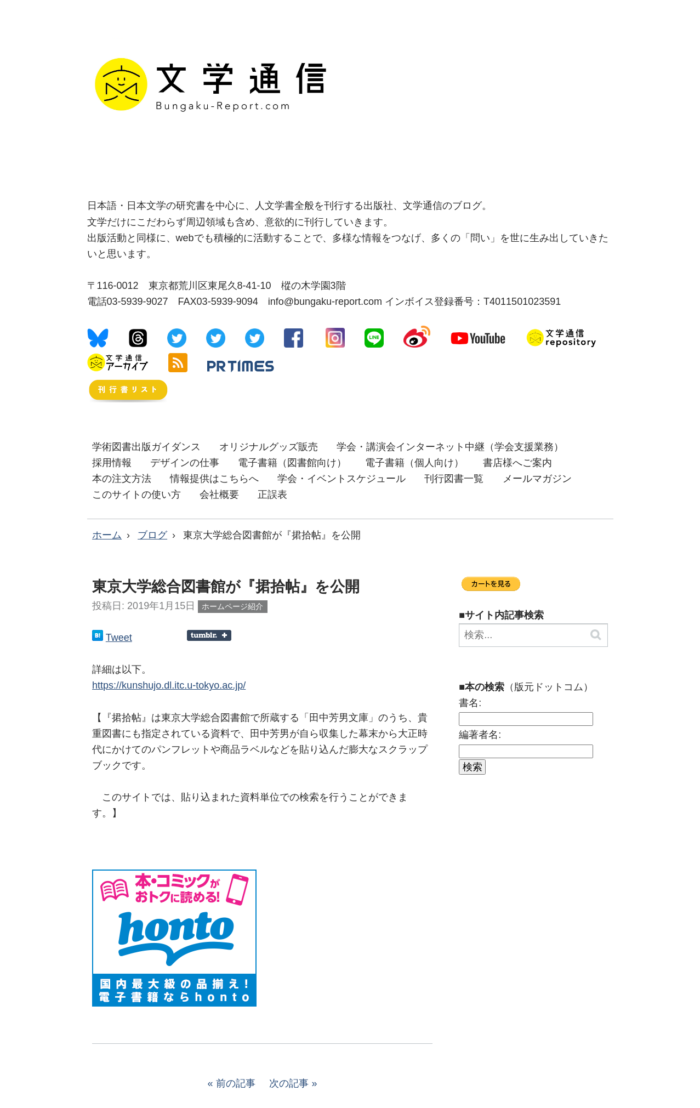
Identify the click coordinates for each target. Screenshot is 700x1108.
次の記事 (289, 1083)
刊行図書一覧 (453, 478)
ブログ (152, 535)
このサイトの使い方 (136, 494)
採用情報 (112, 462)
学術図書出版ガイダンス (146, 446)
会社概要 (219, 494)
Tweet (119, 637)
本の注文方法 (121, 478)
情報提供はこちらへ (214, 478)
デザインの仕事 (184, 462)
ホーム (107, 535)
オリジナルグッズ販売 (268, 446)
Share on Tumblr (209, 635)
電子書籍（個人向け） (414, 462)
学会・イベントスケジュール (341, 478)
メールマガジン (537, 478)
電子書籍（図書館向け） (292, 462)
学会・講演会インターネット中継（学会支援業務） (450, 446)
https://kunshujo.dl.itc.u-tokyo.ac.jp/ (169, 685)
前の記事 (235, 1083)
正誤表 (272, 494)
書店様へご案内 (517, 462)
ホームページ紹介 (232, 606)
